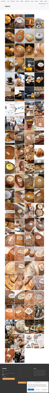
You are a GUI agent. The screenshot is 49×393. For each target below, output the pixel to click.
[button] (47, 382)
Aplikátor (37, 371)
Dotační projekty (42, 372)
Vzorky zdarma (41, 371)
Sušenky (34, 371)
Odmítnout (37, 389)
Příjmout (31, 389)
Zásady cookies (31, 391)
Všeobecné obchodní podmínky (41, 374)
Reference (34, 372)
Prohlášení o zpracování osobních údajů (38, 391)
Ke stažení (38, 373)
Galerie (45, 371)
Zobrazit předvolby (44, 389)
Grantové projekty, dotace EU (9, 378)
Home (41, 6)
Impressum (44, 391)
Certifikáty (38, 372)
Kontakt (41, 373)
